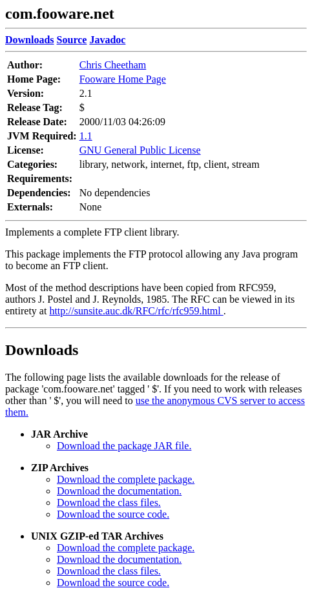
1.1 (85, 135)
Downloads (41, 349)
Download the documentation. (119, 490)
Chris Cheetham (113, 64)
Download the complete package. (125, 479)
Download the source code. (113, 514)
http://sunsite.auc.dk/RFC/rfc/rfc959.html (136, 310)
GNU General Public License (140, 150)
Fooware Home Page (122, 79)
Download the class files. (109, 502)
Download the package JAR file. (124, 445)
